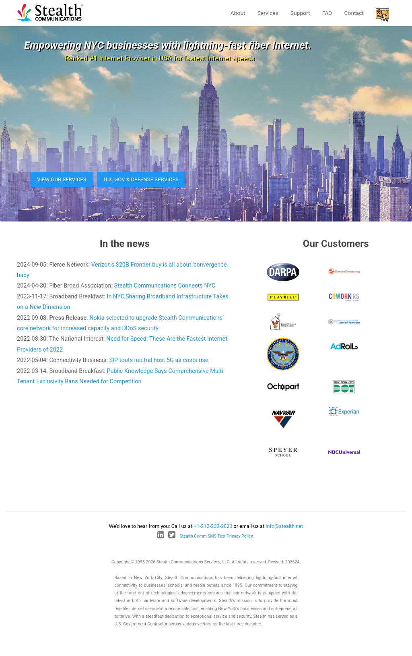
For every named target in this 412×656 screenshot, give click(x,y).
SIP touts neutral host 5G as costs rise (158, 360)
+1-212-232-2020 (213, 526)
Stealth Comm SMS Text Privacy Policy (216, 536)
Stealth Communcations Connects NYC (165, 285)
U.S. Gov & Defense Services (141, 179)
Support (300, 13)
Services (268, 13)
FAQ (327, 13)
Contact (354, 13)
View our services (62, 179)
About (238, 13)
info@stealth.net (284, 526)
